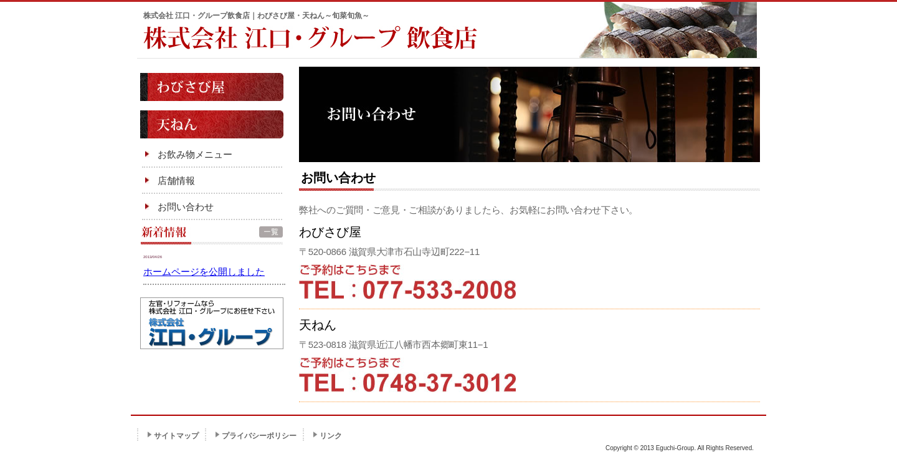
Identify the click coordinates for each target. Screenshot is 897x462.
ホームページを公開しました (204, 271)
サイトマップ (176, 435)
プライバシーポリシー (259, 435)
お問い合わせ (186, 206)
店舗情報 (176, 180)
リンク (331, 435)
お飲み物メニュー (195, 154)
